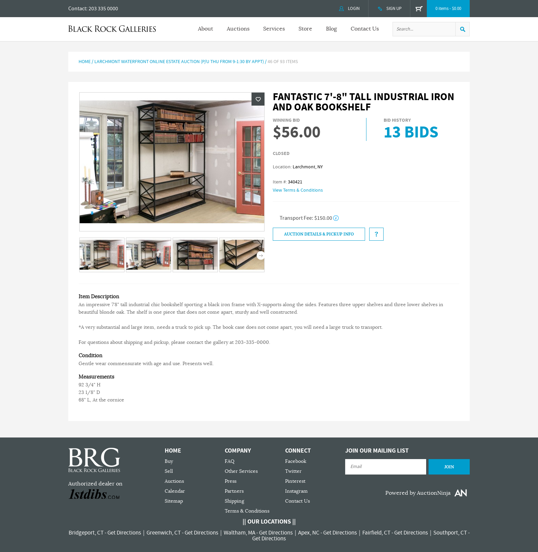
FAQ (229, 461)
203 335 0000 (103, 8)
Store (305, 28)
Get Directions (124, 533)
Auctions (238, 28)
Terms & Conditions (247, 511)
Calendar (175, 491)
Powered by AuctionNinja (418, 493)
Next (261, 255)
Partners (234, 491)
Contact (77, 8)
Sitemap (174, 501)
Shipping (234, 501)
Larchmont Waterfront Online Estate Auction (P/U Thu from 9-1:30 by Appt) (179, 62)
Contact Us (365, 28)
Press (230, 481)
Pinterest (295, 481)
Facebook (295, 461)
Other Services (241, 471)
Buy (169, 461)
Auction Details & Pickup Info (319, 234)
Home (85, 62)
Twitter (293, 471)
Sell (169, 471)
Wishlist (258, 99)
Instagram (296, 491)
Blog (331, 28)
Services (274, 28)
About (205, 28)
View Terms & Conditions (298, 190)
